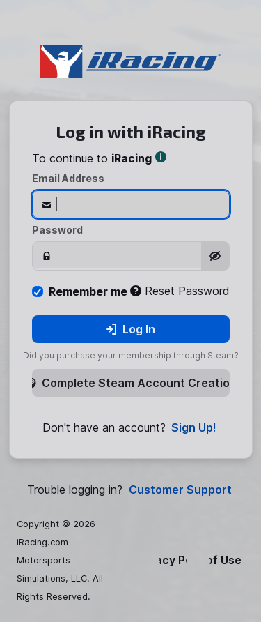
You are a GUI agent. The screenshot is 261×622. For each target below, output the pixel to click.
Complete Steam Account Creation (131, 383)
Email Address (68, 178)
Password (57, 230)
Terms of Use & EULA (226, 560)
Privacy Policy (173, 560)
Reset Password (180, 291)
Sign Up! (193, 427)
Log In (130, 329)
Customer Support (180, 489)
